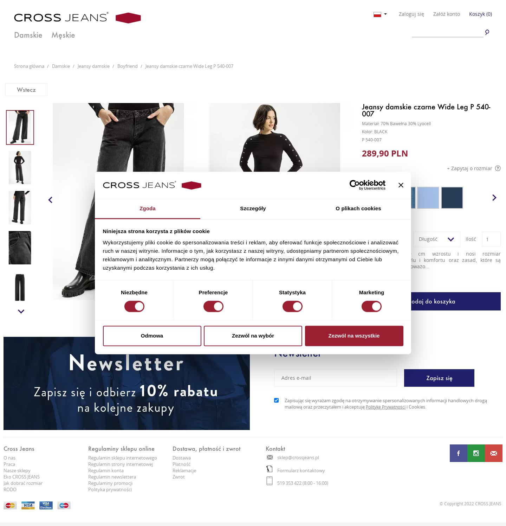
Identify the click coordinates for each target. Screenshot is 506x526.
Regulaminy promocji (110, 483)
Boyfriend (128, 66)
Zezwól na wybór (253, 336)
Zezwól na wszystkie (354, 336)
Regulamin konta (106, 470)
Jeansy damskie (94, 66)
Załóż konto (446, 14)
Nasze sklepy (17, 470)
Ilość (471, 239)
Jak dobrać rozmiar (23, 483)
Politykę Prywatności (386, 407)
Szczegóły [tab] (253, 208)
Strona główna (29, 66)
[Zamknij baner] (400, 185)
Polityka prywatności (110, 489)
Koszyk (480, 14)
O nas (9, 458)
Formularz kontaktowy (295, 470)
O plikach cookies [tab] (358, 208)
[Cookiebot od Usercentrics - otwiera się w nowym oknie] (354, 185)
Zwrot (179, 477)
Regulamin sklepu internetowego (122, 458)
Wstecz (26, 89)
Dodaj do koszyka (431, 301)
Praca (9, 464)
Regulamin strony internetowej (120, 464)
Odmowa (152, 336)
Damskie (28, 34)
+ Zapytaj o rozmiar (474, 168)
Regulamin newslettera (112, 477)
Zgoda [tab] (148, 208)
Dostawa (182, 458)
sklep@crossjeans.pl (293, 457)
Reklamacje (184, 470)
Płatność (181, 464)
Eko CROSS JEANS (22, 477)
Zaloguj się (411, 14)
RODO (10, 489)
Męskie (63, 34)
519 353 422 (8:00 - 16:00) (297, 483)
